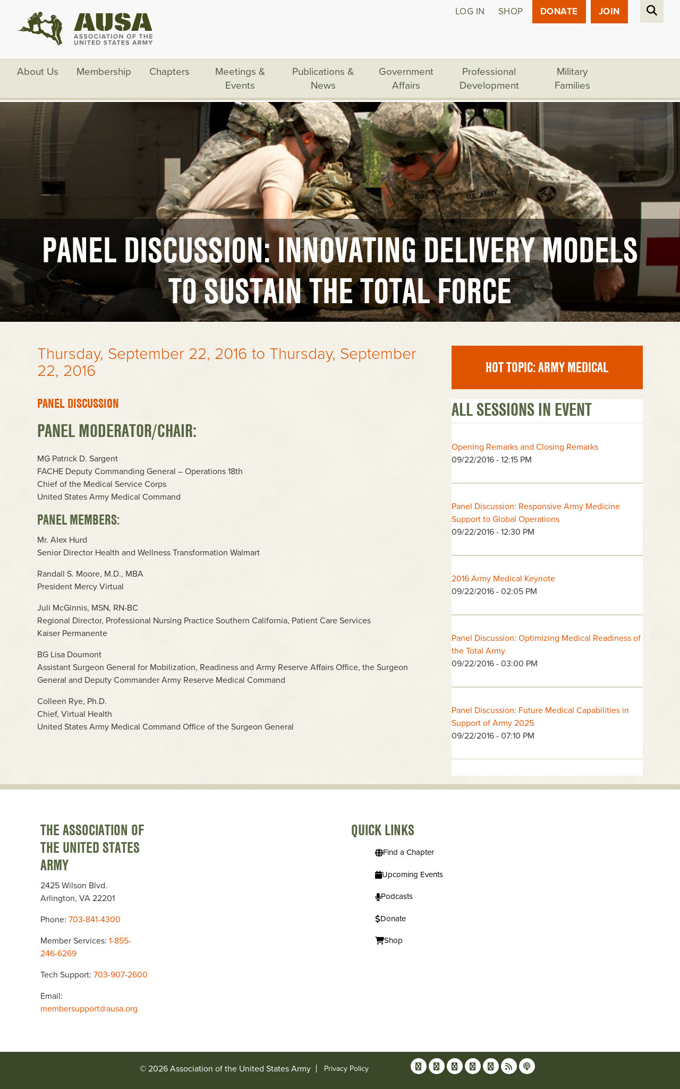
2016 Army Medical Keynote (503, 578)
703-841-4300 (95, 919)
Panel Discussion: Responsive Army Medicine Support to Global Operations (536, 513)
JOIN (609, 11)
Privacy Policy (346, 1068)
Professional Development (489, 78)
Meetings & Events (240, 78)
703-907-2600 (121, 975)
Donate (559, 11)
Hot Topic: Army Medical (547, 367)
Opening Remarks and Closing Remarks (525, 447)
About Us (37, 72)
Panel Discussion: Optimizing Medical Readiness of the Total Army (546, 644)
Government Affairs (406, 78)
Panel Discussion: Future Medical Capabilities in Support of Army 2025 (540, 716)
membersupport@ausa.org (89, 1009)
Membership (103, 72)
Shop (510, 11)
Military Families (572, 78)
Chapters (169, 72)
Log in (470, 11)
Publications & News (323, 78)
